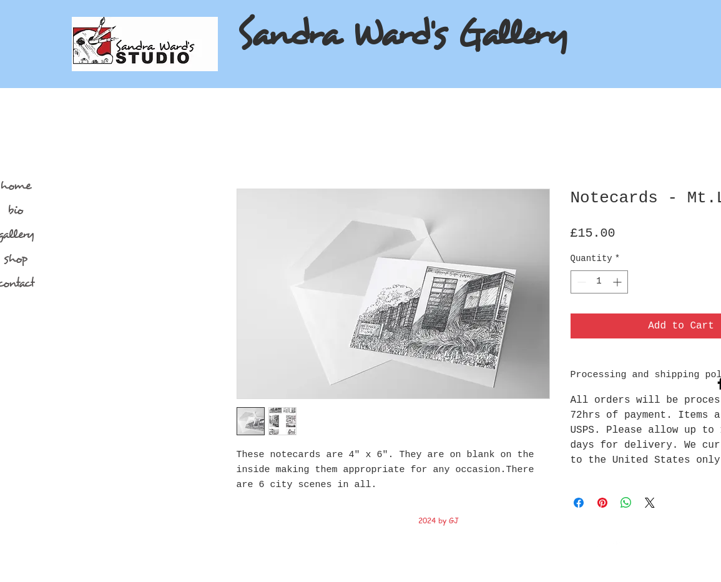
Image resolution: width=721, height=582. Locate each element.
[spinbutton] (599, 282)
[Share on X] (649, 502)
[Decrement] (580, 282)
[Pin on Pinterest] (602, 502)
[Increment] (618, 282)
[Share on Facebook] (578, 502)
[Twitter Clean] (615, 543)
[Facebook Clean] (599, 543)
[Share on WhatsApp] (626, 502)
